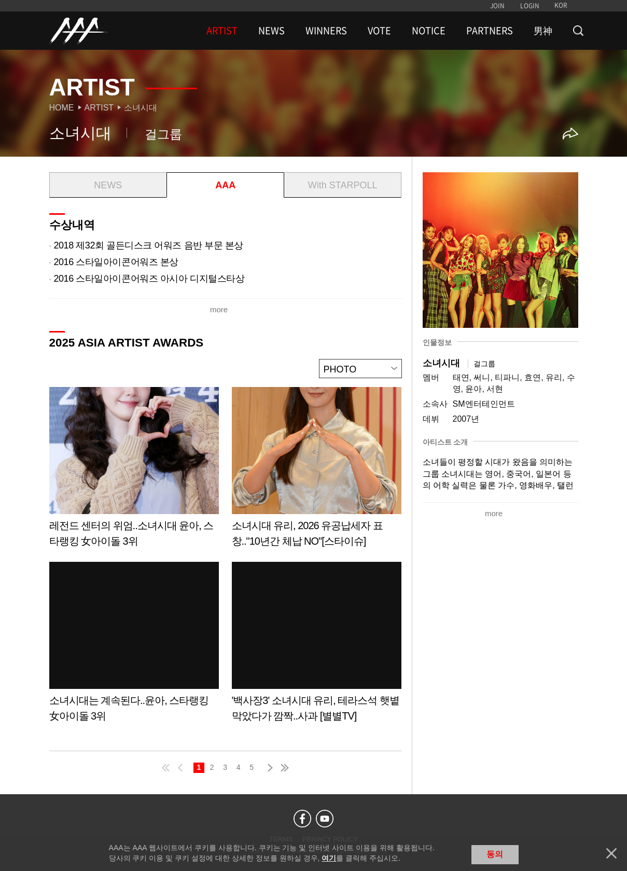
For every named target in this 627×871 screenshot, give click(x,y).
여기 (329, 858)
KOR (560, 5)
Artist (99, 107)
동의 (494, 854)
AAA (225, 185)
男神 (543, 30)
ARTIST (222, 30)
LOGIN (529, 6)
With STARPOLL (343, 185)
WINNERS (326, 30)
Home (61, 107)
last (284, 767)
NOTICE (428, 30)
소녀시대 (140, 107)
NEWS (271, 30)
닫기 (611, 853)
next (268, 767)
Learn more (134, 471)
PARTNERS (489, 30)
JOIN (497, 6)
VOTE (379, 30)
